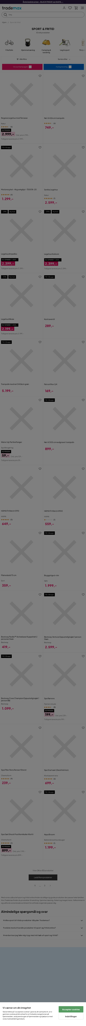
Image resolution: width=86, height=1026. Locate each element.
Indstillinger (71, 1016)
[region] (43, 1014)
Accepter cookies (71, 1009)
